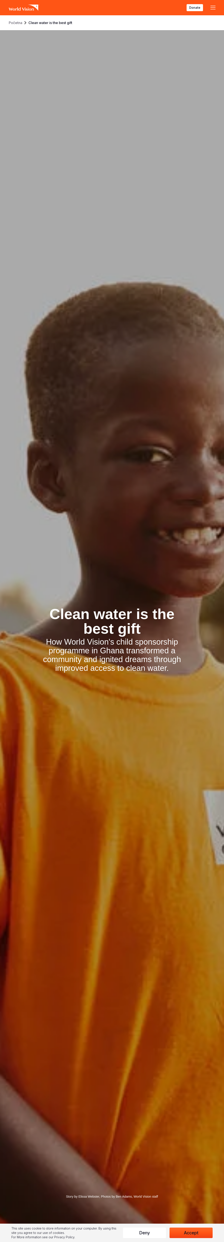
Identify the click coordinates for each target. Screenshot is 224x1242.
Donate (194, 7)
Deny (144, 1232)
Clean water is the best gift (50, 23)
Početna (15, 23)
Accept (191, 1232)
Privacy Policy (64, 1237)
